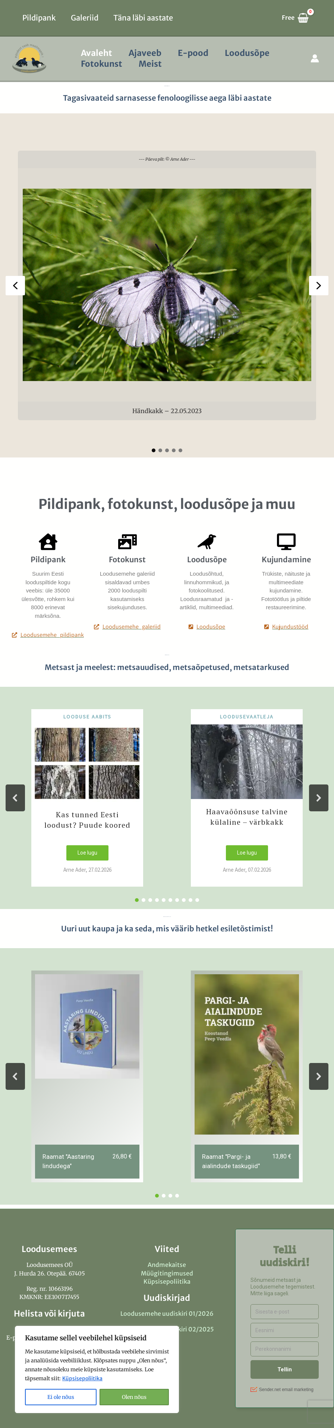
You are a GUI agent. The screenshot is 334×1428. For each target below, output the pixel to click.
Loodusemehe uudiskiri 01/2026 (167, 1313)
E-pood (193, 53)
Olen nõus (134, 1397)
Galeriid (84, 17)
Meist (150, 64)
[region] (97, 1369)
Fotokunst (101, 64)
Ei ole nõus (60, 1397)
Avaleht (96, 53)
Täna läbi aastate (143, 17)
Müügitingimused (167, 1273)
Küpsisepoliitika (82, 1378)
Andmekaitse (167, 1264)
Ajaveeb (145, 53)
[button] (15, 285)
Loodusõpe (247, 53)
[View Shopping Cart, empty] (298, 17)
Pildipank (39, 17)
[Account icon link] (315, 58)
